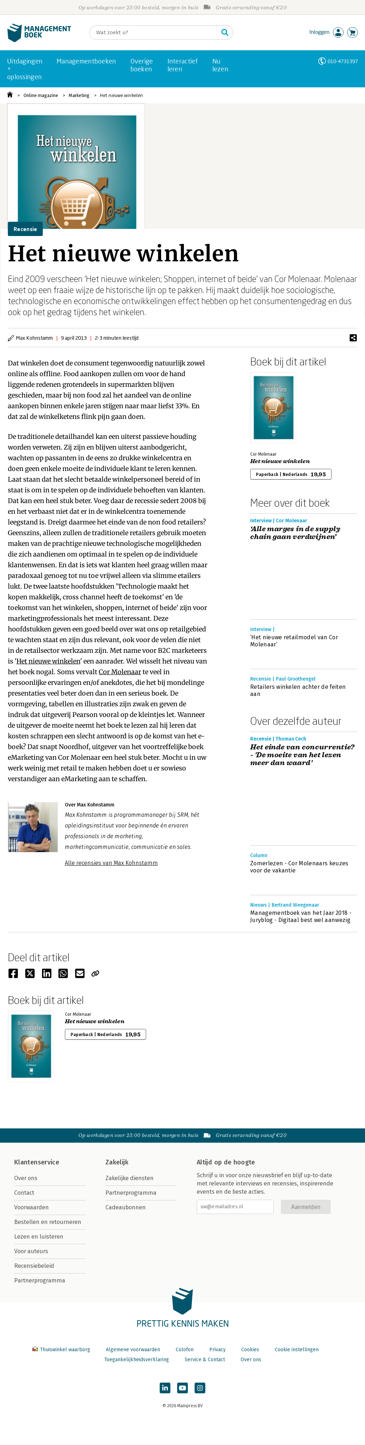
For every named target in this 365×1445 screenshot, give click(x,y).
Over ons (25, 1178)
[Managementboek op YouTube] (182, 1388)
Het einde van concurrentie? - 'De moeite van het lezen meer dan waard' (302, 755)
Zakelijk (117, 1162)
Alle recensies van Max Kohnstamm (111, 863)
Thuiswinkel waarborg (62, 1350)
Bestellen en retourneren (47, 1222)
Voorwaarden (31, 1207)
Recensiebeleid (34, 1265)
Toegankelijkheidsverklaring (136, 1360)
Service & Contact (205, 1360)
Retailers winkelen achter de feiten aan (298, 690)
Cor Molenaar (120, 672)
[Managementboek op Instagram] (200, 1388)
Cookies (250, 1350)
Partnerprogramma (39, 1280)
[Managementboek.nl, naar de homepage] (39, 40)
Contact (24, 1192)
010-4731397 (343, 61)
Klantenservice (36, 1162)
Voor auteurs (31, 1251)
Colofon (185, 1350)
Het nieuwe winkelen (121, 95)
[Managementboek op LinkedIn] (165, 1388)
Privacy (217, 1350)
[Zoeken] (154, 32)
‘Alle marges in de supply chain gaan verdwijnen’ (295, 533)
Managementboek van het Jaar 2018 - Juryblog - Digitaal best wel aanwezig (300, 916)
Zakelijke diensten (130, 1178)
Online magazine (41, 95)
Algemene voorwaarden (133, 1350)
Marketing (79, 95)
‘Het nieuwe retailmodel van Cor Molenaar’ (294, 641)
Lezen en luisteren (38, 1236)
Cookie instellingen (297, 1350)
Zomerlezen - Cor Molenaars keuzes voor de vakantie (299, 867)
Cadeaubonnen (126, 1207)
